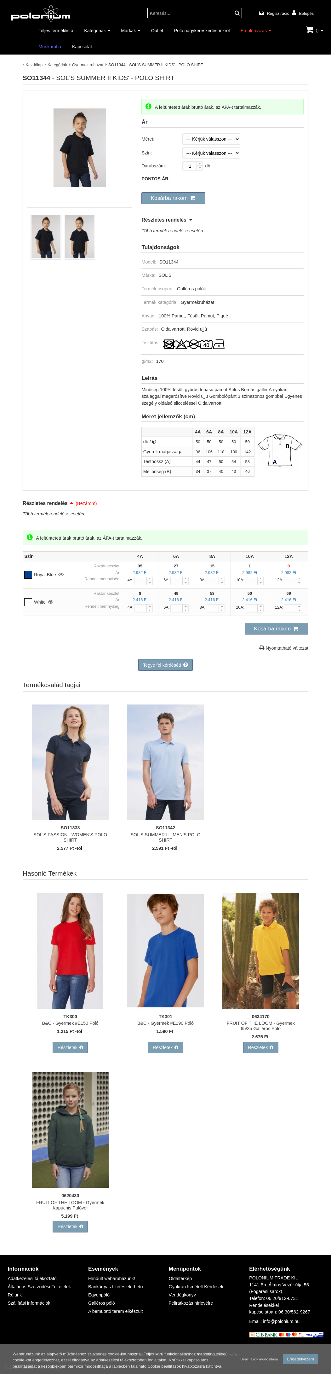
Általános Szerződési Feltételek (39, 1287)
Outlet (157, 30)
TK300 (70, 1016)
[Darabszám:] (192, 166)
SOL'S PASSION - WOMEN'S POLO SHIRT (70, 837)
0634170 (261, 1016)
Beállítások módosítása (259, 1359)
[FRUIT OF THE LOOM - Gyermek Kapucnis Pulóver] (70, 1186)
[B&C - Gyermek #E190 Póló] (165, 1007)
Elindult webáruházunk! (111, 1278)
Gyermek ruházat (87, 64)
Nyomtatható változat (287, 648)
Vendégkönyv (182, 1295)
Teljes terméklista (55, 30)
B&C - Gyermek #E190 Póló (165, 1023)
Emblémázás (254, 30)
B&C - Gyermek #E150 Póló (70, 1023)
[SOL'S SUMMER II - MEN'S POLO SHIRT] (165, 818)
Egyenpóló (99, 1295)
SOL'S (164, 275)
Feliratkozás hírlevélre (191, 1303)
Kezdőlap (34, 64)
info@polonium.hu (281, 1321)
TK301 (165, 1016)
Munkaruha (49, 46)
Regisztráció (278, 13)
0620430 (70, 1195)
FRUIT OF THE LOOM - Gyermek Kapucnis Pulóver (70, 1205)
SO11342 (165, 828)
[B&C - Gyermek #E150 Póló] (70, 1007)
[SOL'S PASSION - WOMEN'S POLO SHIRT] (70, 818)
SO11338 (70, 828)
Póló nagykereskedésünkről (202, 30)
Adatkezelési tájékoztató (32, 1278)
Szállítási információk (29, 1303)
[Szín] (211, 153)
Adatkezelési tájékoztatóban (121, 1360)
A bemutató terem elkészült (115, 1311)
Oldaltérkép (180, 1278)
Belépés (306, 13)
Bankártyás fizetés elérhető (115, 1287)
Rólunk (15, 1295)
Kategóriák (95, 30)
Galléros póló (101, 1303)
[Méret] (211, 139)
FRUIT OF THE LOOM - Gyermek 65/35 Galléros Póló (261, 1025)
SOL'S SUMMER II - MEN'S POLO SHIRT (165, 837)
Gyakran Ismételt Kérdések (196, 1287)
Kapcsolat (82, 46)
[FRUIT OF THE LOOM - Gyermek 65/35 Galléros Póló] (260, 1007)
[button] (173, 198)
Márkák (128, 30)
